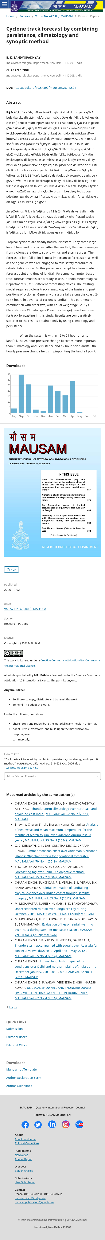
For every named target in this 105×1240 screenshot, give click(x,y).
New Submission (25, 1182)
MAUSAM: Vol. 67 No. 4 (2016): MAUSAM (43, 998)
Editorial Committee (27, 1143)
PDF (13, 569)
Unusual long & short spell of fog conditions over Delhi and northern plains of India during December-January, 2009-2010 (55, 966)
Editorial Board (16, 1037)
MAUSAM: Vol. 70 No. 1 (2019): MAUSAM (43, 861)
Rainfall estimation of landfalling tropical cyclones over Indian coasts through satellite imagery (52, 893)
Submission (14, 1029)
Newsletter (21, 1155)
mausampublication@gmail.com (34, 1202)
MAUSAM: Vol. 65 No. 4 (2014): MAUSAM (43, 956)
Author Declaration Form (23, 1078)
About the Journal (25, 1139)
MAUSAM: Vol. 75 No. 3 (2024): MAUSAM (53, 840)
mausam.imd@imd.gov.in (30, 1198)
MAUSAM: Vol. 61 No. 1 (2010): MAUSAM (65, 914)
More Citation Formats (21, 776)
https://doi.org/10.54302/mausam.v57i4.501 (45, 88)
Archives (24, 16)
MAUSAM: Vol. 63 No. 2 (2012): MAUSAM (57, 898)
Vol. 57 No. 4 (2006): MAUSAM (54, 16)
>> (15, 1007)
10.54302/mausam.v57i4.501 (22, 768)
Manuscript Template (21, 1069)
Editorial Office (16, 1045)
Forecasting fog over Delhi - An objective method (50, 872)
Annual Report (23, 1159)
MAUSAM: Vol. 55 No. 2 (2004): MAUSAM (43, 877)
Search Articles (24, 1170)
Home (10, 16)
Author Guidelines (19, 1086)
